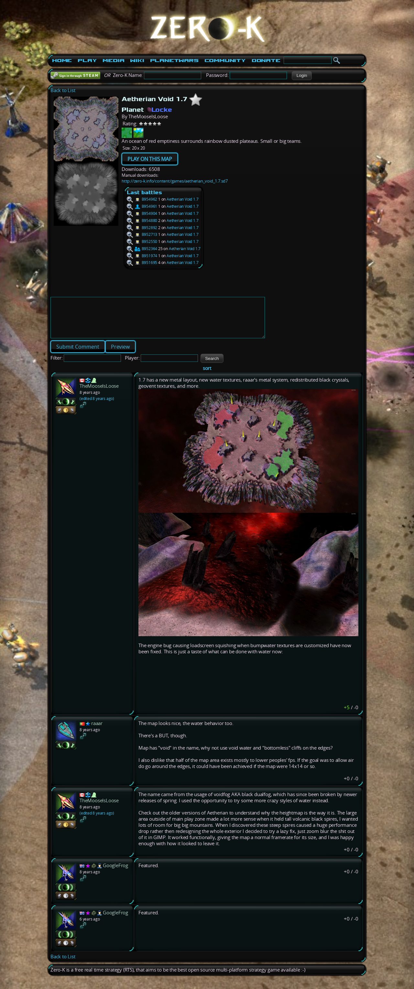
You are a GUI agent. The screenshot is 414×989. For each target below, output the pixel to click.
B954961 (142, 206)
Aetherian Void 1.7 (182, 199)
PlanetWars (174, 60)
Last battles (144, 192)
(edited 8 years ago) (97, 406)
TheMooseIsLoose (99, 394)
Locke (159, 109)
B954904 (142, 213)
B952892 (142, 227)
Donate (266, 60)
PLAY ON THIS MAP (149, 159)
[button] (301, 75)
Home (62, 60)
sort (207, 376)
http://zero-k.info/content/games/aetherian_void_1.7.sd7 (175, 181)
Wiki (137, 60)
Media (113, 60)
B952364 (142, 248)
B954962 (142, 199)
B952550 (142, 241)
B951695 (142, 262)
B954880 (142, 220)
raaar (97, 731)
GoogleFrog (115, 873)
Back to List (62, 90)
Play (87, 60)
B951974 (142, 255)
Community (225, 60)
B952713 (142, 234)
